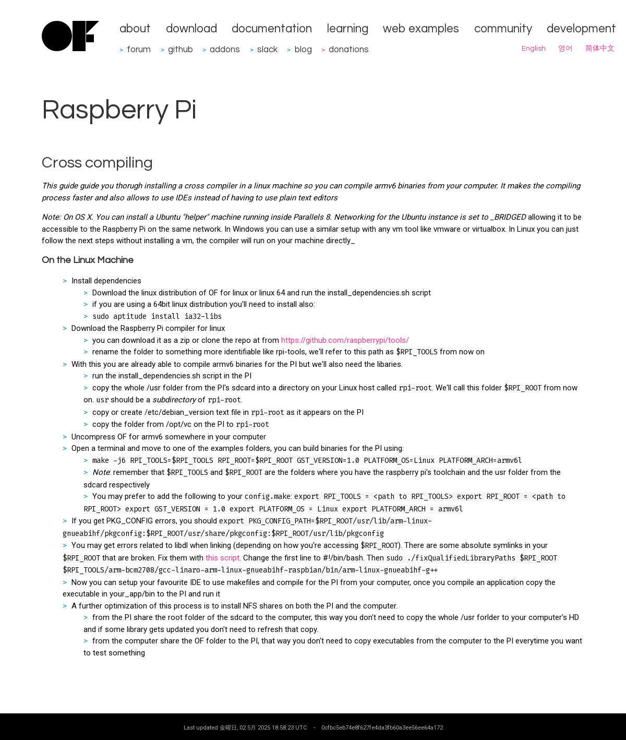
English (534, 48)
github (180, 49)
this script (222, 558)
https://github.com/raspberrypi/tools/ (345, 340)
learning (347, 29)
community (503, 29)
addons (225, 49)
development (581, 29)
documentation (272, 29)
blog (303, 49)
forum (139, 49)
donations (349, 49)
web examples (421, 29)
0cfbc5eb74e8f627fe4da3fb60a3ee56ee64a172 (382, 727)
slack (267, 49)
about (135, 29)
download (191, 29)
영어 (565, 48)
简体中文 (600, 48)
